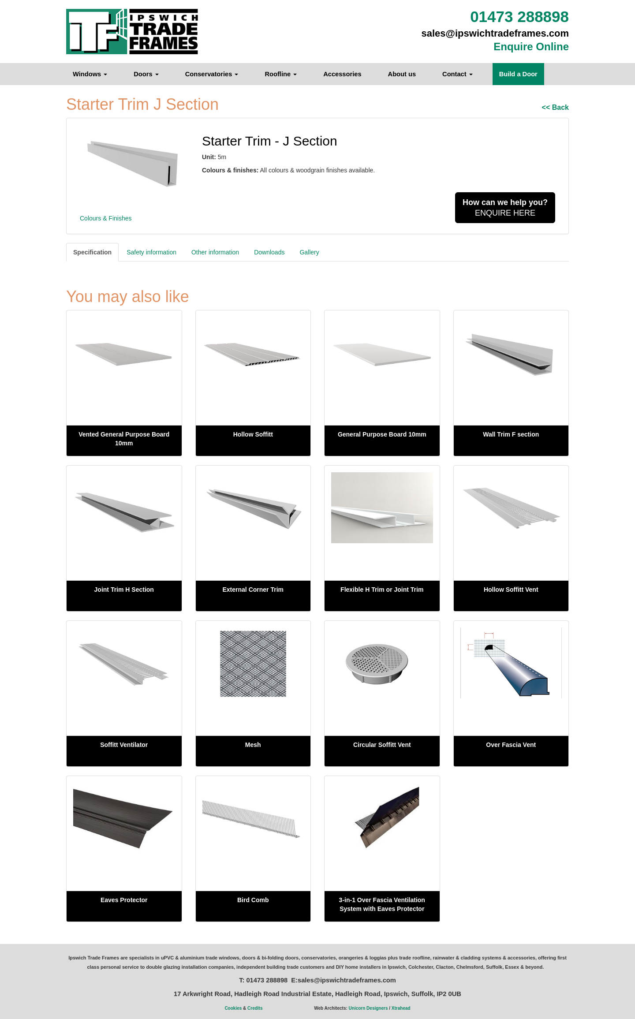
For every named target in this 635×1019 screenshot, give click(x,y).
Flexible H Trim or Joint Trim (381, 589)
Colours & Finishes (106, 218)
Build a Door (518, 74)
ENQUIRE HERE (505, 207)
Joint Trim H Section (124, 589)
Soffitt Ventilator (124, 744)
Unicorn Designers (368, 1008)
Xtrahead (401, 1008)
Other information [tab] (215, 252)
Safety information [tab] (151, 252)
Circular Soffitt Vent (382, 744)
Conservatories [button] (212, 74)
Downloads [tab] (269, 252)
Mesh (253, 744)
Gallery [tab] (309, 252)
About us (402, 74)
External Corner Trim (253, 589)
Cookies (233, 1008)
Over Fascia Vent (511, 744)
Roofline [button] (281, 74)
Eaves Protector (124, 899)
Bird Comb (253, 899)
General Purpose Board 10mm (382, 434)
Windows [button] (90, 74)
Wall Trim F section (511, 434)
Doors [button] (146, 74)
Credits (254, 1008)
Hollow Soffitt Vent (511, 589)
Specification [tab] (92, 252)
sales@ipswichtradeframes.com (495, 33)
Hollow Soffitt (253, 434)
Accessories (342, 74)
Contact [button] (457, 74)
